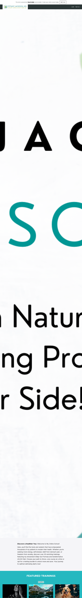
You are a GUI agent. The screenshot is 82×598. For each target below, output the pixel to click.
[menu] (74, 7)
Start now (62, 2)
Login (72, 6)
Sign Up (77, 6)
